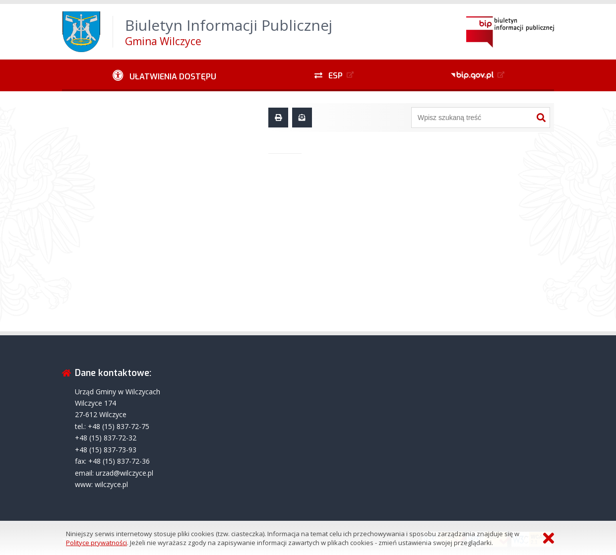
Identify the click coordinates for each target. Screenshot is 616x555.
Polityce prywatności (96, 542)
